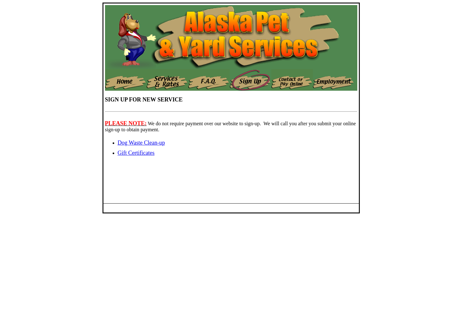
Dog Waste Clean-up (141, 143)
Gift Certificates (136, 153)
